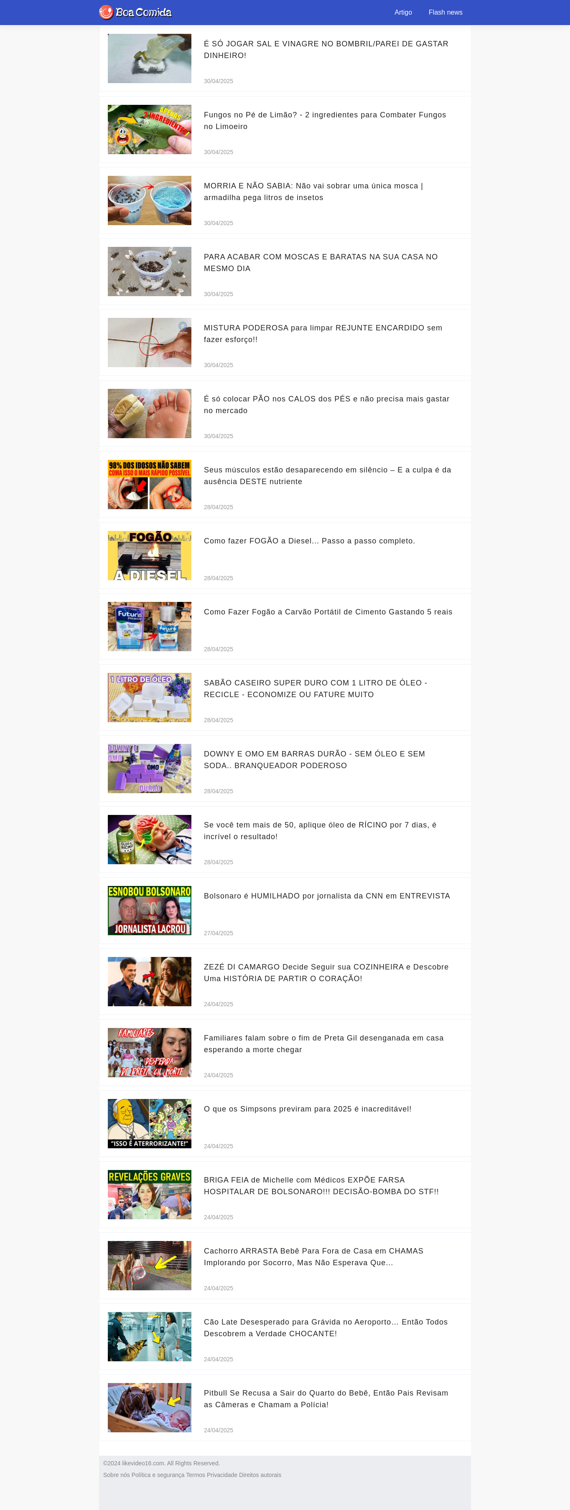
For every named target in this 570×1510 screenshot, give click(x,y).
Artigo (403, 12)
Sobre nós (116, 1475)
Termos (195, 1475)
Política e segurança (158, 1475)
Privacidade (222, 1475)
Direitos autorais (260, 1475)
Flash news (446, 12)
